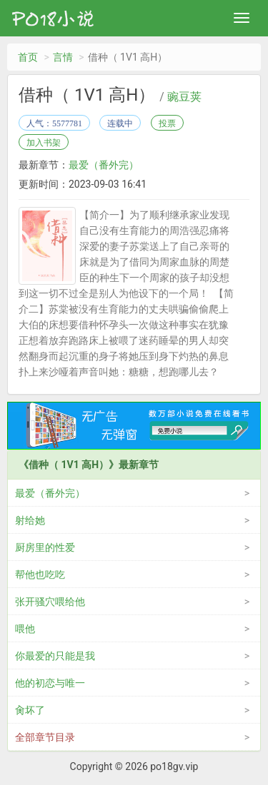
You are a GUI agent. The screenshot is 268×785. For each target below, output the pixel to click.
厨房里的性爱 (45, 547)
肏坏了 (30, 710)
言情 (63, 57)
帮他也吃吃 (40, 574)
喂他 (25, 628)
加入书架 (43, 143)
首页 (28, 57)
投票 (167, 123)
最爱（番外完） (104, 165)
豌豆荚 (184, 97)
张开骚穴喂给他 (50, 601)
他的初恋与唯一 (50, 683)
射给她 (30, 520)
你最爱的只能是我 (55, 656)
